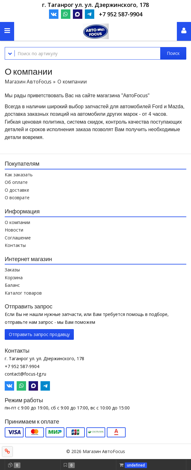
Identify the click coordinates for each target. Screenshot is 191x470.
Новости (14, 230)
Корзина (14, 277)
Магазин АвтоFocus (28, 81)
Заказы (12, 270)
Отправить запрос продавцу (39, 334)
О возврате (17, 197)
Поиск (173, 53)
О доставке (17, 190)
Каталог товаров (23, 293)
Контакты (15, 245)
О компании (17, 222)
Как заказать (19, 175)
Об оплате (16, 182)
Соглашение (18, 238)
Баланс (12, 285)
